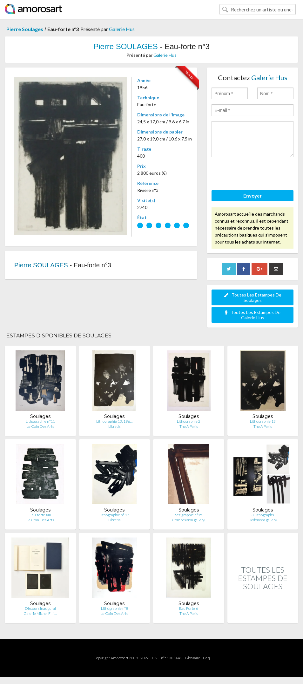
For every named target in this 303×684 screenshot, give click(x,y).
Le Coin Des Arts (40, 426)
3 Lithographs (263, 514)
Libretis (114, 426)
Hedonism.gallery (262, 520)
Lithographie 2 (188, 421)
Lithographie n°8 (114, 608)
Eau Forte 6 (188, 608)
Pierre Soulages (24, 29)
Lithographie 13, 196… (114, 421)
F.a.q (206, 657)
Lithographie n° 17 (114, 514)
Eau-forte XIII (40, 514)
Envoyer (252, 196)
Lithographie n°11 (40, 421)
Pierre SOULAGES (125, 46)
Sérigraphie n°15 (188, 514)
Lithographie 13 (263, 421)
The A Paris (188, 426)
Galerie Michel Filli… (40, 613)
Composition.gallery (188, 520)
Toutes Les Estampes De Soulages (252, 297)
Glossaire (192, 657)
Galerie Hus (122, 29)
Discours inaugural (40, 608)
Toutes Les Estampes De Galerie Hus (252, 314)
